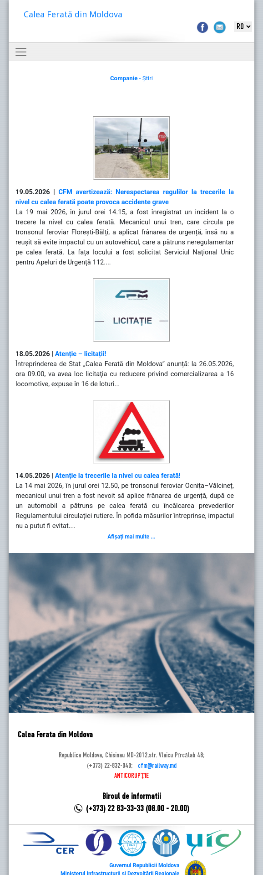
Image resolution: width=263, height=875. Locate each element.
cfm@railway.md (157, 766)
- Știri (131, 78)
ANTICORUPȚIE (131, 776)
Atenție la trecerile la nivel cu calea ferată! (118, 475)
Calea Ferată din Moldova (73, 14)
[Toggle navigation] (21, 52)
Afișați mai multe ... (131, 536)
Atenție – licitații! (80, 354)
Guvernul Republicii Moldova (144, 865)
